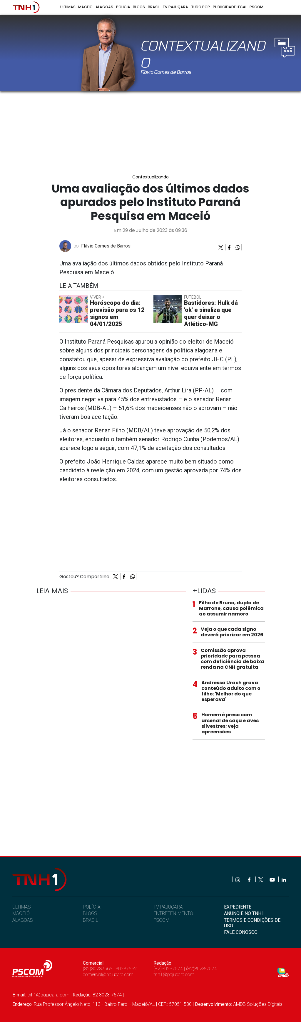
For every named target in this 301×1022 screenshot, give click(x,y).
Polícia (123, 6)
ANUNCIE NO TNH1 (244, 913)
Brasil (154, 6)
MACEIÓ (21, 913)
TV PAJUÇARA (168, 907)
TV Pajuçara (175, 6)
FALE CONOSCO (240, 932)
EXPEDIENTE (237, 907)
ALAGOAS (22, 920)
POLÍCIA (92, 907)
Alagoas (104, 6)
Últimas (68, 6)
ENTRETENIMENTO (173, 913)
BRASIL (90, 920)
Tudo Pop (200, 6)
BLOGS (90, 913)
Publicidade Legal (230, 6)
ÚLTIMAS (21, 907)
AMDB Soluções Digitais (257, 1004)
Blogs (139, 6)
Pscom (256, 6)
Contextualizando (150, 177)
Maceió (85, 6)
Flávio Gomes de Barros (106, 246)
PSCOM (161, 920)
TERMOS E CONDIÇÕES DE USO (252, 923)
